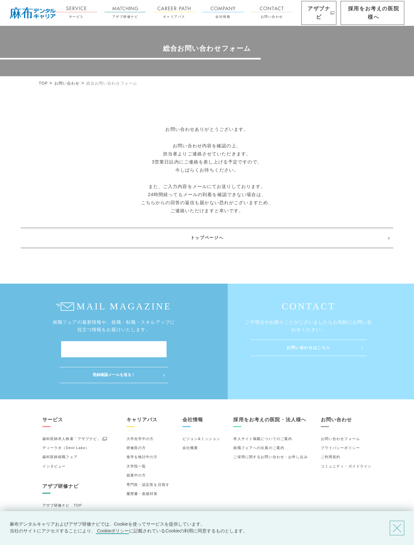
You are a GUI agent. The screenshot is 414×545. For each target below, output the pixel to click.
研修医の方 (136, 422)
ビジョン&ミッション (201, 413)
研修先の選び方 (56, 489)
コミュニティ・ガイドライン (346, 441)
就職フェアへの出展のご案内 (258, 422)
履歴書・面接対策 (142, 468)
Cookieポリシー (112, 530)
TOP (43, 83)
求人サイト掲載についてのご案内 (262, 413)
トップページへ (207, 237)
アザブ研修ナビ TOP (62, 480)
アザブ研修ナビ (150, 12)
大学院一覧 (136, 441)
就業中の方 (136, 450)
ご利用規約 (331, 431)
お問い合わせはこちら (309, 347)
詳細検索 (50, 498)
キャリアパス (199, 12)
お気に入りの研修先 (60, 507)
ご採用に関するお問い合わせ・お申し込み (270, 431)
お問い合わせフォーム (340, 413)
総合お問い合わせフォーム (111, 83)
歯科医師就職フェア (60, 431)
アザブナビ (339, 13)
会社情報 (248, 12)
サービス (102, 12)
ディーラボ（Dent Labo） (66, 422)
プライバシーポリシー (340, 422)
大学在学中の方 (140, 413)
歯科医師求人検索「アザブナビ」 (71, 413)
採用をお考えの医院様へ (381, 13)
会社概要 (190, 422)
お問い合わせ (297, 12)
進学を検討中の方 (142, 431)
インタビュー (54, 441)
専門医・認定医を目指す (147, 459)
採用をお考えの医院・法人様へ (269, 393)
